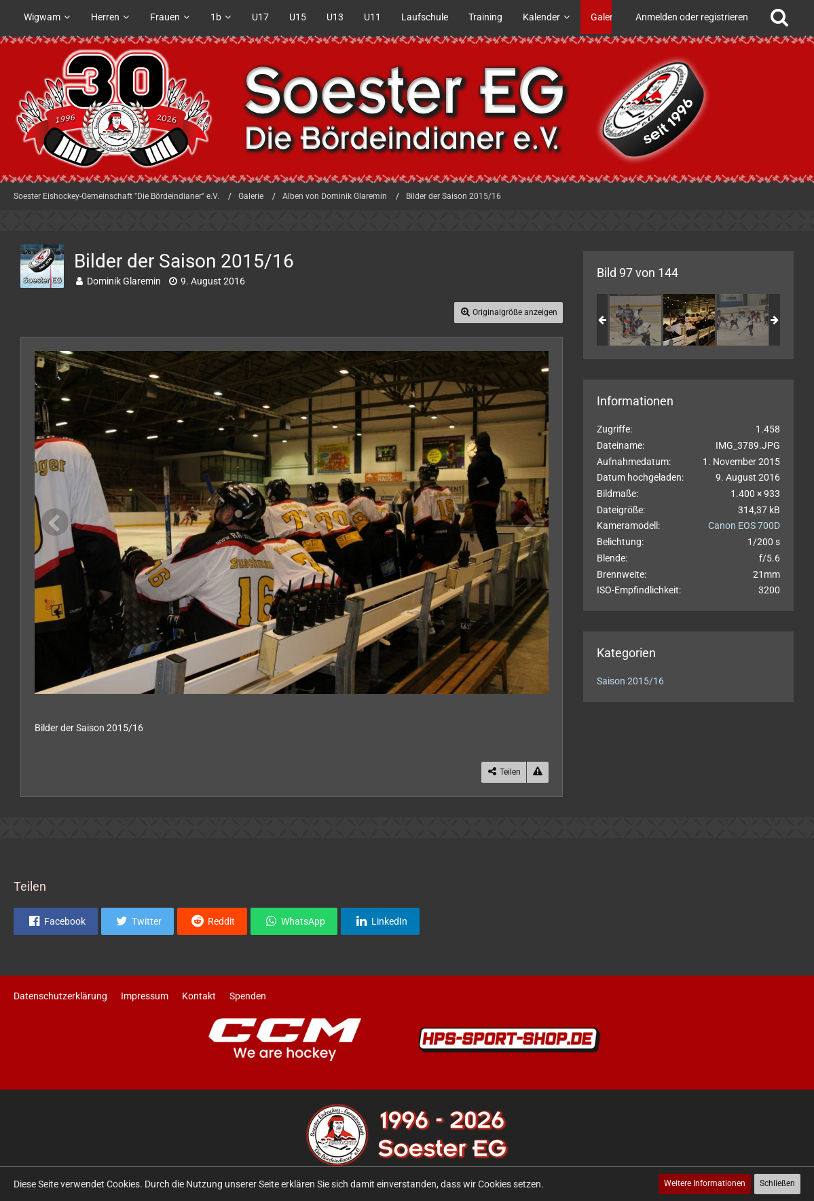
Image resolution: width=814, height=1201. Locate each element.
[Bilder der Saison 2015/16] (635, 320)
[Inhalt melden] (538, 772)
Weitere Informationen (704, 1183)
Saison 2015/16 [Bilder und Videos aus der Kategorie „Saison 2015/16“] (630, 681)
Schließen (777, 1183)
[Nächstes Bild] (528, 522)
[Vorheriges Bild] (55, 522)
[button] (56, 921)
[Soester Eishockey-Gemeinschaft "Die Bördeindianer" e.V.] (407, 109)
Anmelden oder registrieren (691, 17)
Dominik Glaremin (124, 281)
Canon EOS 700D (744, 525)
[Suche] (779, 17)
